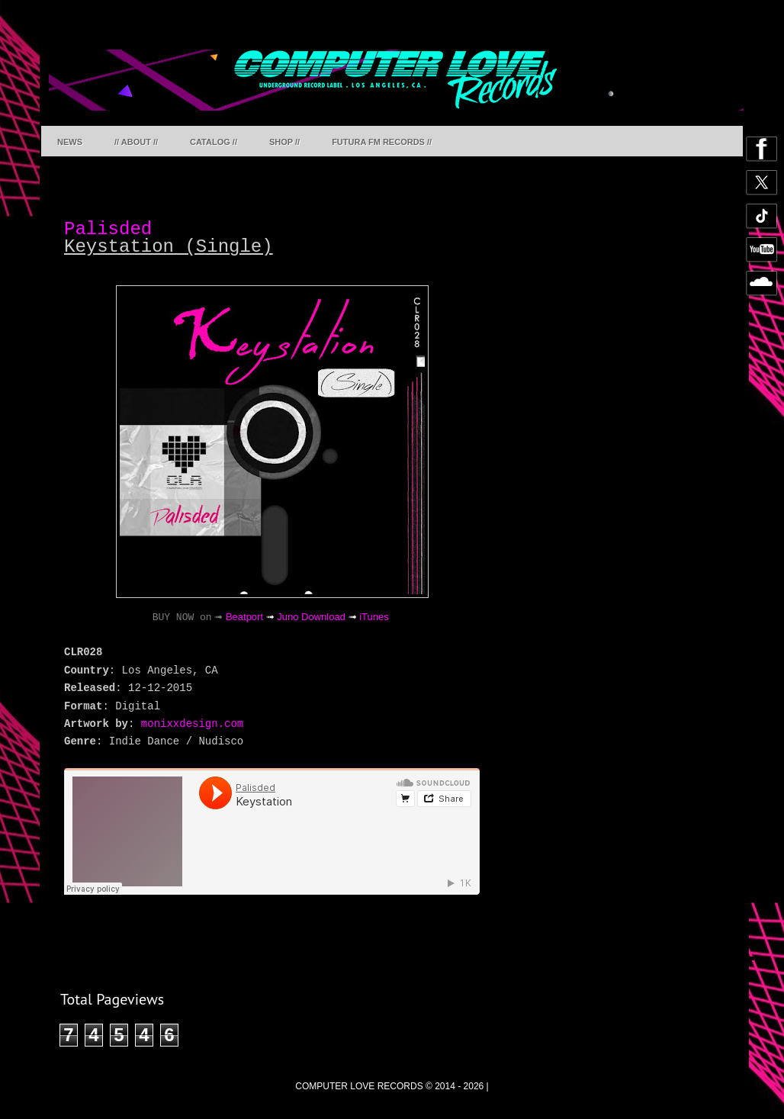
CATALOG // (213, 141)
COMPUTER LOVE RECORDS (359, 1086)
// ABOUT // (136, 141)
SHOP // (284, 141)
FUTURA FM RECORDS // (382, 141)
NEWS (69, 141)
